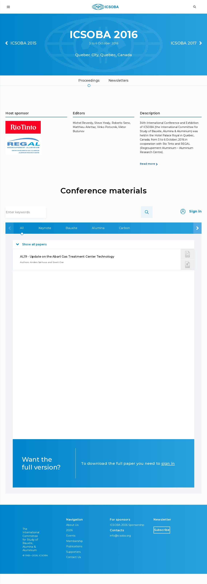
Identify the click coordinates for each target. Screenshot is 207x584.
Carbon (121, 238)
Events (70, 545)
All (15, 238)
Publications (74, 556)
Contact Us (73, 567)
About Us (72, 535)
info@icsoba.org (120, 545)
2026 (69, 540)
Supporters (73, 561)
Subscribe (169, 540)
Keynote (39, 238)
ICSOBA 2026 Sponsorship (127, 535)
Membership (74, 551)
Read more (152, 173)
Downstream (184, 238)
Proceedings (88, 81)
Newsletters (119, 81)
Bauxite (66, 238)
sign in (168, 473)
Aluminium (150, 238)
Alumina (94, 238)
